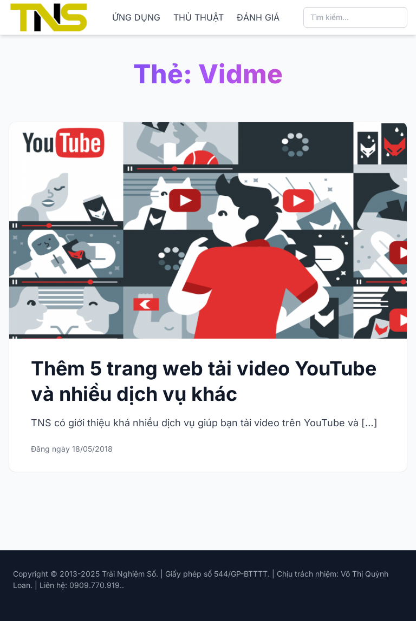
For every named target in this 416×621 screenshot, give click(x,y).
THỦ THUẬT (198, 17)
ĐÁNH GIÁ (258, 17)
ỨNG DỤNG (136, 17)
